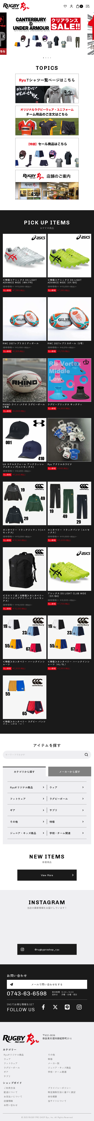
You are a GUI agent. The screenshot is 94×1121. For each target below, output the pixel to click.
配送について (11, 1092)
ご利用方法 (9, 1087)
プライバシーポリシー (59, 1087)
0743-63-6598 (27, 993)
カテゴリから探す (24, 772)
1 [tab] (43, 58)
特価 (50, 1059)
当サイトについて (57, 1100)
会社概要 (52, 1096)
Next (90, 36)
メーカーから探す (69, 772)
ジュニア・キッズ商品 (59, 1067)
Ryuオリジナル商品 (14, 1054)
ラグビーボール (12, 1067)
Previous (4, 36)
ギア (6, 1071)
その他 (51, 1054)
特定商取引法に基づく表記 (62, 1092)
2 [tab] (46, 58)
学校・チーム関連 (57, 1071)
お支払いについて (13, 1096)
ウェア (7, 1059)
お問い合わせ (11, 1105)
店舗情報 (8, 1100)
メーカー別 (53, 1063)
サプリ (7, 1076)
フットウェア (11, 1063)
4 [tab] (50, 58)
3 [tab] (48, 58)
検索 (86, 755)
